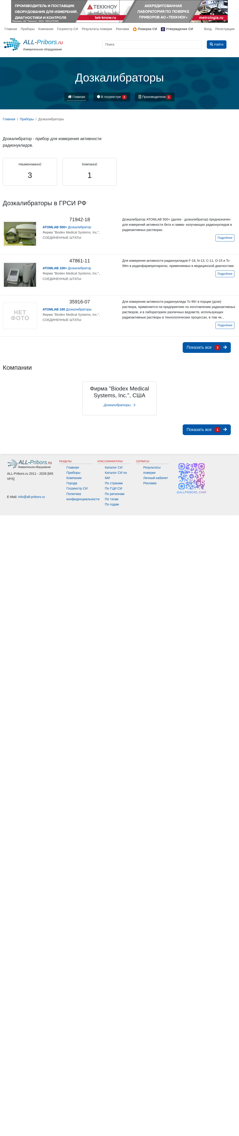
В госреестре (112, 97)
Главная (11, 29)
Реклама (122, 29)
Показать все (207, 347)
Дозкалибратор (67, 227)
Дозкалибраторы (67, 309)
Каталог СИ (113, 467)
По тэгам (111, 499)
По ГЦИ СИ (113, 488)
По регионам (115, 494)
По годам (112, 504)
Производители (154, 97)
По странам (114, 483)
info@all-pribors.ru (31, 497)
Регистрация (224, 29)
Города (71, 483)
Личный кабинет (155, 478)
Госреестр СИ (67, 29)
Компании (45, 29)
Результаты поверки (97, 29)
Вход (208, 29)
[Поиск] (151, 44)
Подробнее (225, 237)
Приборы (28, 29)
